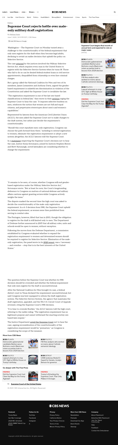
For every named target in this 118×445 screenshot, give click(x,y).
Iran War (10, 17)
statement (16, 141)
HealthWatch (45, 17)
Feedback (94, 428)
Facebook (32, 418)
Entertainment (68, 17)
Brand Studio (75, 424)
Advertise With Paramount (100, 418)
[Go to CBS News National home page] (59, 12)
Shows (32, 12)
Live (24, 12)
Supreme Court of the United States (26, 384)
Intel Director (20, 17)
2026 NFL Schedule (15, 421)
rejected (20, 63)
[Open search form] (115, 12)
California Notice (55, 418)
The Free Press (94, 17)
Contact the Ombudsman (100, 430)
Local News (14, 12)
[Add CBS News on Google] (17, 41)
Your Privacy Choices (57, 421)
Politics (35, 17)
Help (93, 425)
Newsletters (75, 415)
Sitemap (73, 426)
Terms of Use (54, 424)
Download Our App (77, 421)
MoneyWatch (56, 17)
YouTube (32, 415)
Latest (5, 12)
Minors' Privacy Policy (57, 426)
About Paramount (97, 415)
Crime (77, 17)
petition (56, 98)
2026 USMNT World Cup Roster (16, 424)
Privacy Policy (54, 415)
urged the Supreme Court (41, 322)
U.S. (3, 17)
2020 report (48, 242)
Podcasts (74, 418)
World (29, 17)
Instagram (32, 421)
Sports (84, 17)
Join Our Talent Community (96, 421)
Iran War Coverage (14, 418)
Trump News (12, 415)
